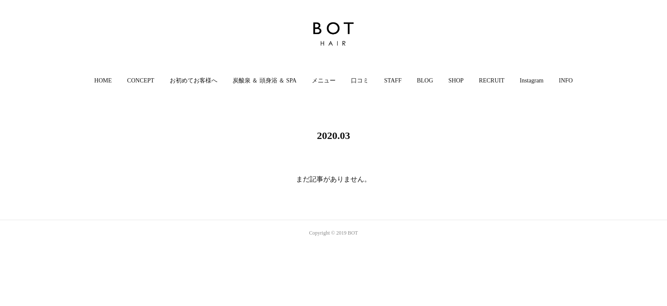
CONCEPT (140, 80)
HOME (103, 80)
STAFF (393, 80)
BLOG (425, 80)
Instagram (532, 80)
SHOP (456, 80)
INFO (566, 80)
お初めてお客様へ (193, 80)
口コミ (360, 80)
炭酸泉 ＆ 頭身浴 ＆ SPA (264, 80)
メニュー (324, 80)
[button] (103, 81)
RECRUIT (492, 80)
